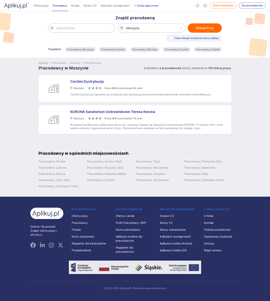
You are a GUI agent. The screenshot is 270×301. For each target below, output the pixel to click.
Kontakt (209, 223)
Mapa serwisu (212, 250)
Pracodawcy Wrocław (144, 49)
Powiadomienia (81, 250)
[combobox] (81, 28)
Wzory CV (166, 223)
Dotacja (209, 243)
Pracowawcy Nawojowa (199, 167)
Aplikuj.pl (43, 62)
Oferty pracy (41, 5)
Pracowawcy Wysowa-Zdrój (105, 167)
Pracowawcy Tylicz (148, 161)
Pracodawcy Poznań (176, 49)
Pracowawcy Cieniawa (150, 174)
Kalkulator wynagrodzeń (115, 5)
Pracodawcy (60, 5)
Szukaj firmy (205, 28)
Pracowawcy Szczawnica (152, 180)
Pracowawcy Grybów (101, 180)
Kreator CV (90, 5)
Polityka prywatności (217, 229)
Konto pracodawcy (128, 229)
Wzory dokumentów (173, 229)
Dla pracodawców (252, 5)
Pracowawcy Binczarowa (152, 167)
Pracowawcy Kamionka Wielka (106, 174)
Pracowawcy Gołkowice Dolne (58, 186)
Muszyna (75, 62)
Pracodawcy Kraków (113, 49)
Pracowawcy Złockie (52, 161)
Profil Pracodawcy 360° (131, 223)
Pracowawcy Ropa (196, 174)
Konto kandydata (223, 5)
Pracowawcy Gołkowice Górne (204, 180)
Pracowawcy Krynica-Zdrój (104, 161)
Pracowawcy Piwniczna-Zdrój (203, 161)
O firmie (209, 216)
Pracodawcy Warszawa (80, 49)
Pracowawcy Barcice (52, 174)
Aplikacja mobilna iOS (173, 250)
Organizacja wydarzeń (218, 236)
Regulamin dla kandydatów (89, 243)
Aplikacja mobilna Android (176, 243)
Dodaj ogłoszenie (146, 5)
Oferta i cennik (125, 216)
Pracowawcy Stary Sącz (54, 180)
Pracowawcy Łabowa (52, 167)
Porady (75, 5)
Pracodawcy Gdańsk (208, 49)
